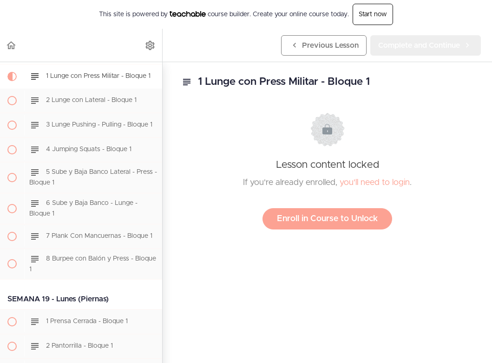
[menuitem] (150, 45)
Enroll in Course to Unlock (327, 219)
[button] (11, 45)
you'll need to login (375, 182)
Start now (373, 14)
